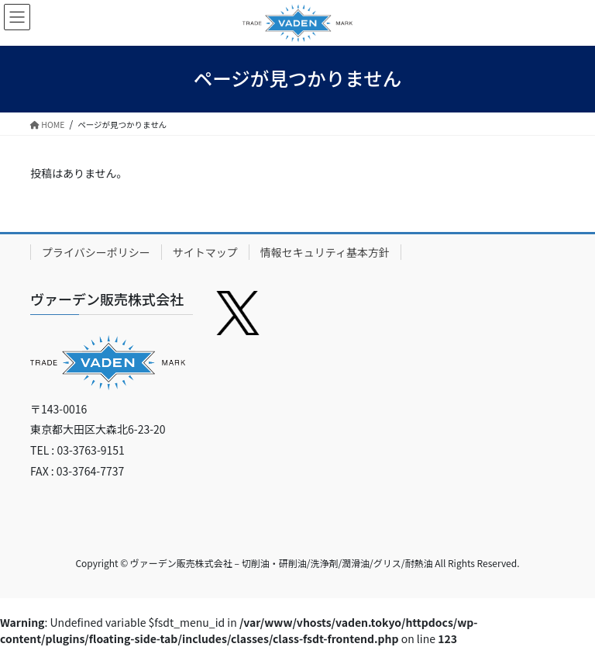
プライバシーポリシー (96, 252)
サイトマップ (205, 252)
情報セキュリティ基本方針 (325, 252)
